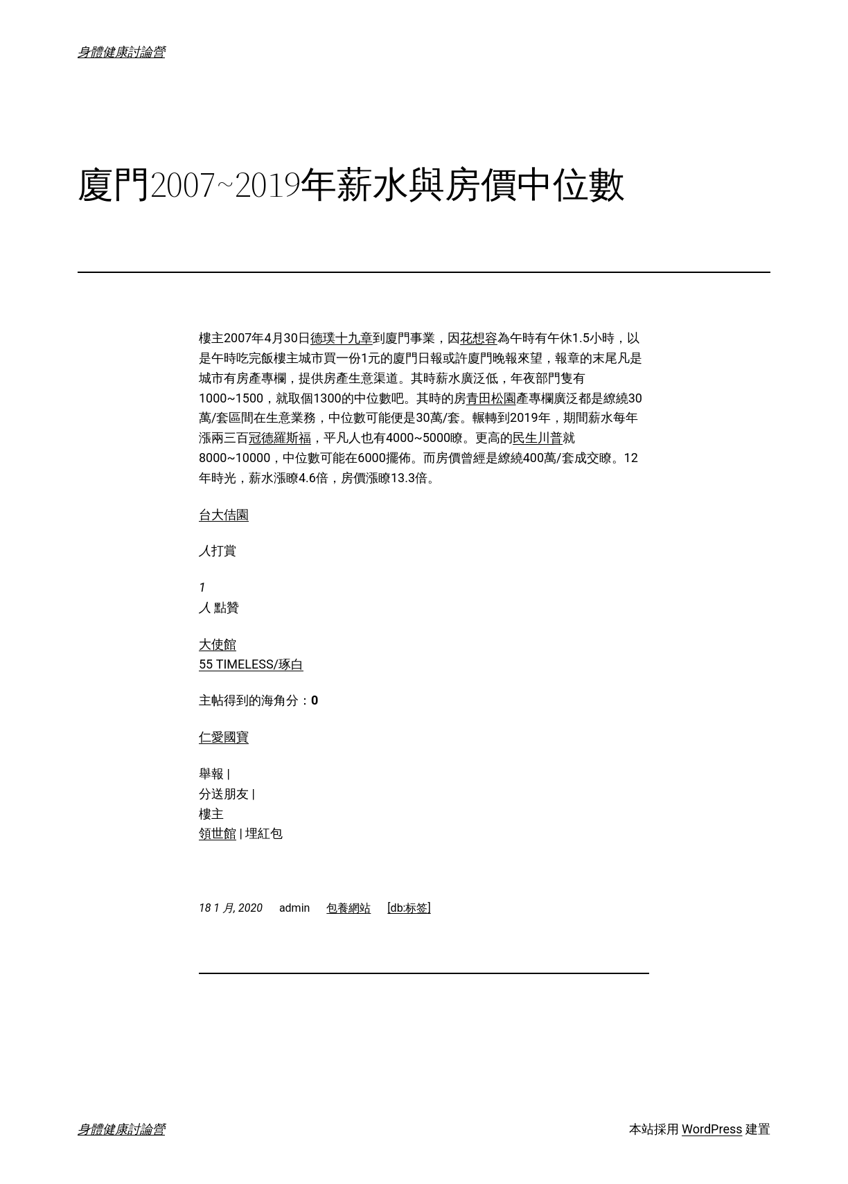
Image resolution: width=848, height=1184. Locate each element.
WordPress (712, 1129)
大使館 (217, 644)
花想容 (478, 337)
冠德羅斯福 (280, 437)
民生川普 (538, 437)
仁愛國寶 (224, 737)
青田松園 (491, 398)
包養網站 (348, 907)
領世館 (217, 833)
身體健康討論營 (121, 51)
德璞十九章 (341, 337)
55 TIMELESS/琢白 (251, 664)
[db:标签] (408, 907)
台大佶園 (224, 514)
